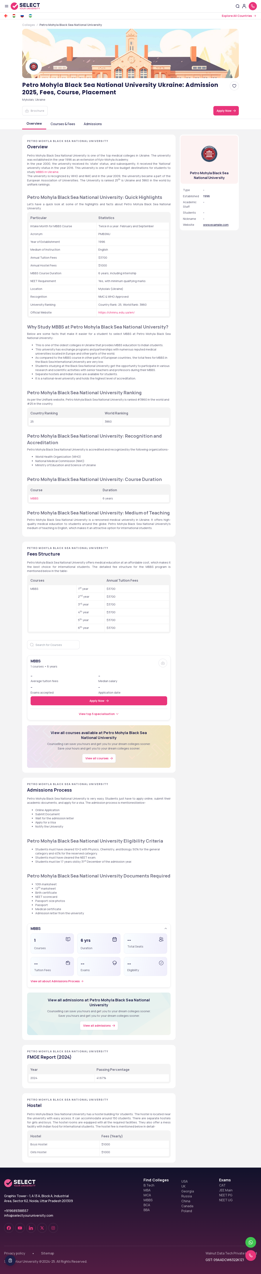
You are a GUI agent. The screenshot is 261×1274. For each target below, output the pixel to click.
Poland (186, 1211)
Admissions (93, 124)
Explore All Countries (237, 16)
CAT (222, 1185)
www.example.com (216, 225)
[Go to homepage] (29, 6)
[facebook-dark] (9, 1228)
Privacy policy (14, 1253)
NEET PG (225, 1195)
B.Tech (149, 1185)
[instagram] (53, 1228)
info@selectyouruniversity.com (28, 1215)
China (185, 1201)
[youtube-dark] (20, 1228)
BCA (147, 1205)
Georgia (187, 1191)
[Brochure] (163, 663)
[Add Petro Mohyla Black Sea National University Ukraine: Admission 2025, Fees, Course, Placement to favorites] (234, 85)
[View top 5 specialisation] (99, 714)
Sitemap (47, 1253)
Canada (187, 1206)
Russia (186, 1196)
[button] (99, 928)
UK (183, 1186)
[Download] (35, 110)
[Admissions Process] (58, 981)
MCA (147, 1195)
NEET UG (226, 1200)
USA (184, 1181)
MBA (147, 1190)
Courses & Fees (63, 124)
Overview (34, 123)
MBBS (148, 1200)
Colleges (28, 25)
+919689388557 (16, 1210)
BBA (147, 1210)
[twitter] (42, 1228)
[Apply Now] (226, 110)
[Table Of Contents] (10, 1260)
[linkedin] (31, 1228)
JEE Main (225, 1190)
